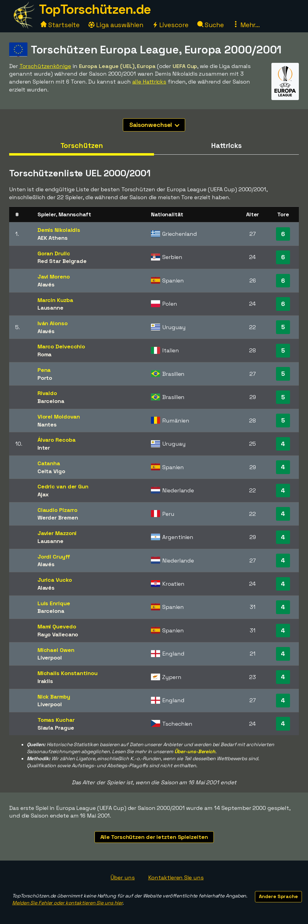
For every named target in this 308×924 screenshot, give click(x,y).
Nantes (47, 424)
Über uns (122, 877)
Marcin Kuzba (55, 300)
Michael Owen (56, 649)
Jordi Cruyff (54, 556)
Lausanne (50, 307)
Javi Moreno (54, 276)
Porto (45, 377)
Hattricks (226, 145)
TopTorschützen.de (95, 9)
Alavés (46, 284)
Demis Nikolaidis (59, 229)
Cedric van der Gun (63, 486)
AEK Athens (53, 237)
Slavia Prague (56, 727)
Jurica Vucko (55, 579)
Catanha (49, 463)
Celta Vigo (51, 471)
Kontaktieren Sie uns (176, 877)
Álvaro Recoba (57, 439)
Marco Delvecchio (61, 346)
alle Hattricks (149, 81)
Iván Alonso (53, 323)
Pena (44, 369)
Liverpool (50, 657)
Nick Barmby (54, 696)
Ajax (43, 494)
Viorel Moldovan (59, 416)
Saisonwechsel (154, 125)
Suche (210, 25)
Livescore (170, 25)
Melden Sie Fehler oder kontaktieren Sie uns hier (67, 903)
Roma (45, 354)
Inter (44, 447)
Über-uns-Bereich (194, 751)
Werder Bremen (58, 517)
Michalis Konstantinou (68, 673)
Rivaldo (47, 393)
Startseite (60, 25)
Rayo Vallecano (58, 634)
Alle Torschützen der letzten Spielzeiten (154, 836)
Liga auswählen (115, 25)
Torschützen (81, 145)
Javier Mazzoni (57, 533)
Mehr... (246, 25)
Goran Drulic (54, 253)
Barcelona (51, 400)
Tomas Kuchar (56, 719)
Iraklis (45, 681)
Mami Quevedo (57, 626)
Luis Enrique (54, 603)
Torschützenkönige (45, 66)
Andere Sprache (278, 896)
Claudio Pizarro (58, 509)
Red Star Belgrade (62, 260)
